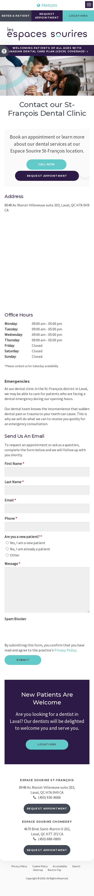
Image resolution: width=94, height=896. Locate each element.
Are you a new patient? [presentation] (23, 536)
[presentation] (31, 629)
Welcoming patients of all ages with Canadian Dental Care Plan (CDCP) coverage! (45, 49)
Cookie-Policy (40, 866)
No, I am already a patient (28, 549)
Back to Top (54, 869)
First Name (14, 463)
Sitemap (38, 869)
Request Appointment (47, 808)
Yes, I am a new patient (25, 542)
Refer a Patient (16, 15)
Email (10, 500)
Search (76, 866)
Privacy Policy (65, 650)
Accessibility (60, 866)
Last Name (14, 482)
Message (12, 563)
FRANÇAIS (47, 5)
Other (12, 555)
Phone (11, 518)
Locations (47, 744)
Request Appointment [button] (47, 15)
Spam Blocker (15, 619)
